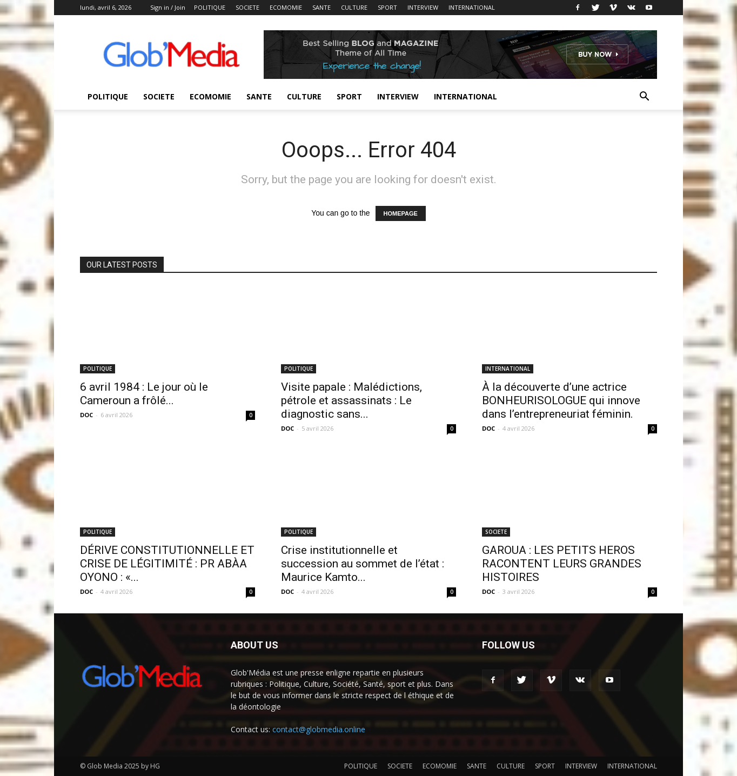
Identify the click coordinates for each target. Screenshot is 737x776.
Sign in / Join (167, 7)
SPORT (387, 7)
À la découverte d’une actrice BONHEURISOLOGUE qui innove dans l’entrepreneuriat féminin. (561, 400)
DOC (86, 415)
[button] (644, 97)
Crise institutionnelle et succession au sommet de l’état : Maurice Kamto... (362, 564)
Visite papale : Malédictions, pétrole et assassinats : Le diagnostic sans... (351, 400)
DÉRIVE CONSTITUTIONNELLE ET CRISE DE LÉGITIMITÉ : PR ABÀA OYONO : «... (167, 564)
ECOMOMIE (286, 7)
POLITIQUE (209, 7)
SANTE (321, 7)
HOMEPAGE (401, 213)
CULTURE (354, 7)
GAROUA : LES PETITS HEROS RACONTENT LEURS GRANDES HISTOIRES (561, 564)
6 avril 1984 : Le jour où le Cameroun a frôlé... (144, 393)
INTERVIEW (422, 7)
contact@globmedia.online (318, 729)
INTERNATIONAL (471, 7)
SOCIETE (247, 7)
